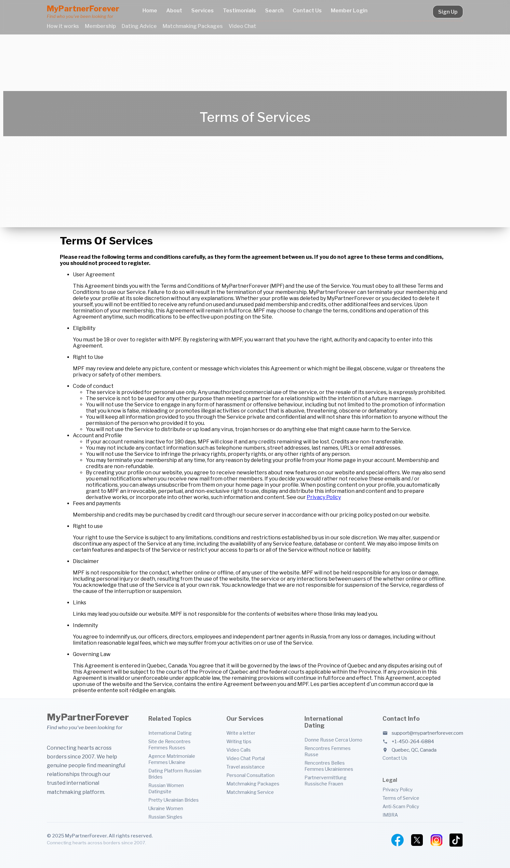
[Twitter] (417, 840)
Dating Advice (139, 26)
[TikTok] (456, 840)
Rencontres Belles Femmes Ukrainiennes (328, 766)
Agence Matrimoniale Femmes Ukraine (171, 759)
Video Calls (238, 750)
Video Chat (242, 26)
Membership (100, 26)
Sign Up (448, 12)
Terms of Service (400, 798)
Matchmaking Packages (193, 26)
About (174, 10)
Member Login (349, 10)
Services (202, 10)
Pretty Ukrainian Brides (173, 800)
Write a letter (240, 733)
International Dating (170, 733)
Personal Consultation (250, 775)
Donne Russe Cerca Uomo (333, 740)
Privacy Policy (324, 497)
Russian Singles (165, 817)
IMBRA (390, 815)
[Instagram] (436, 840)
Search (274, 10)
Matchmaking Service (250, 792)
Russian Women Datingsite (166, 789)
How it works (63, 26)
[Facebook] (397, 840)
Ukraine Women (165, 808)
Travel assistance (245, 767)
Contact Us (307, 10)
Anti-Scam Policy (400, 806)
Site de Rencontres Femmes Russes (169, 745)
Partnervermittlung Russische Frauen (325, 781)
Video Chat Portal (245, 758)
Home (149, 10)
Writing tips (238, 741)
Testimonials (239, 10)
